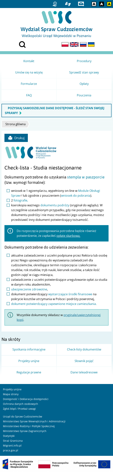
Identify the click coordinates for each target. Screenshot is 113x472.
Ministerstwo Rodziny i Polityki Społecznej (29, 426)
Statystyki (9, 436)
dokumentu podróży (54, 205)
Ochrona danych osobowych (20, 404)
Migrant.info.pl (12, 445)
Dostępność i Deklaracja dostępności (25, 399)
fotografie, (21, 200)
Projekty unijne (12, 389)
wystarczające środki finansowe (70, 294)
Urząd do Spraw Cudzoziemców (22, 416)
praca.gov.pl (10, 450)
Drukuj (16, 137)
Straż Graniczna (13, 440)
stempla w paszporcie (85, 177)
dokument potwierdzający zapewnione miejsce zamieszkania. (54, 304)
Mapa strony (11, 394)
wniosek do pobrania (75, 195)
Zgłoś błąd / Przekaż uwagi (19, 408)
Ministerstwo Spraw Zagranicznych (24, 431)
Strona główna (15, 124)
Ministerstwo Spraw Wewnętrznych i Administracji (34, 421)
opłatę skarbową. (68, 236)
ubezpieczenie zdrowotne (29, 289)
